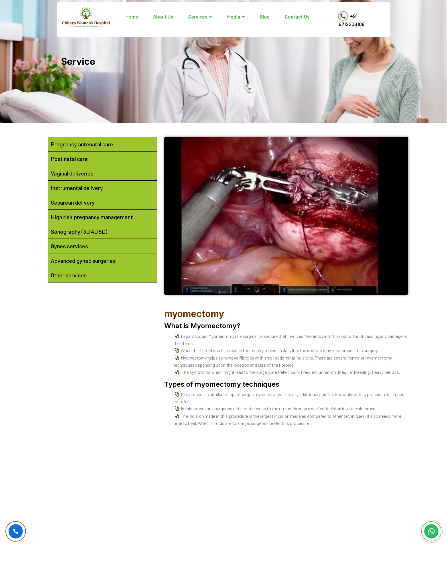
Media (236, 16)
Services (200, 16)
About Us (163, 16)
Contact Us (297, 16)
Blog (265, 16)
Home (131, 16)
